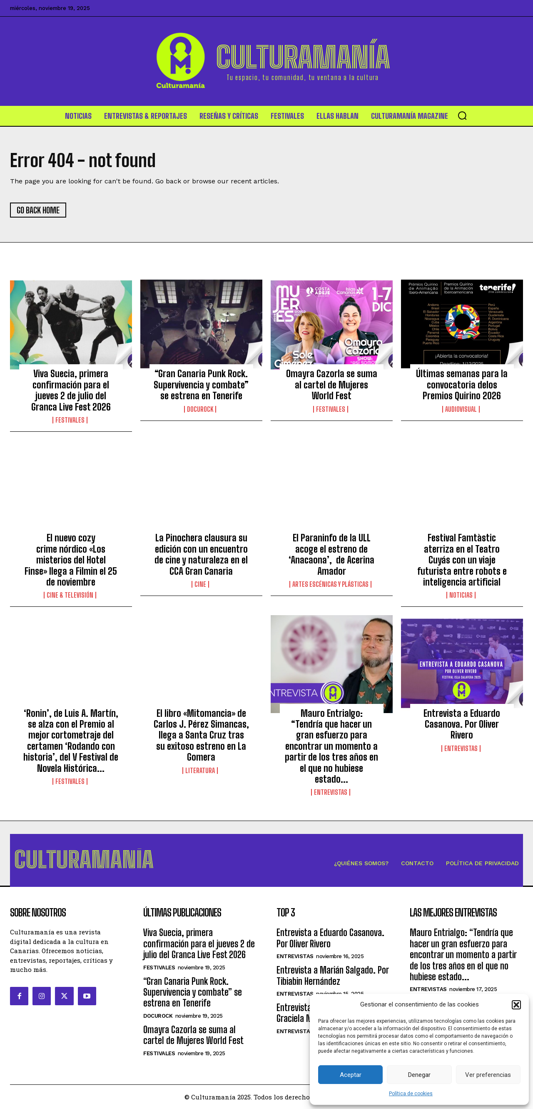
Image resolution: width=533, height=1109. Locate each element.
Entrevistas (330, 792)
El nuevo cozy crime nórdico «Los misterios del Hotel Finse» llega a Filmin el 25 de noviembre (71, 560)
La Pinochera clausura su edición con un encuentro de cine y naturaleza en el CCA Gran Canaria (201, 554)
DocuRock (200, 409)
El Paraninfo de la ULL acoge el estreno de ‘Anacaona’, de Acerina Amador (331, 554)
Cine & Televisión (70, 595)
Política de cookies (411, 1093)
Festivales (70, 420)
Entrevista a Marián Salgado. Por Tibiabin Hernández (332, 975)
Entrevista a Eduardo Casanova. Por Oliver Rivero (461, 724)
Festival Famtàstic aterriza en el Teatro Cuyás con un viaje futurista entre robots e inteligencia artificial (462, 560)
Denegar (419, 1075)
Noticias (461, 595)
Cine (200, 584)
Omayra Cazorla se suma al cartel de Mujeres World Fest (331, 384)
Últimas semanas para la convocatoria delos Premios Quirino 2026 (462, 384)
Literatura (200, 770)
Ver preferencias (488, 1075)
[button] (516, 1005)
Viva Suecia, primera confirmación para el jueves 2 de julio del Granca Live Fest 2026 (71, 390)
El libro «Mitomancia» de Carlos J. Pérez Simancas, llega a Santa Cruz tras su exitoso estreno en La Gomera (201, 735)
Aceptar (350, 1075)
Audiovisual (461, 409)
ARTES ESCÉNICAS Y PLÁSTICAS (330, 584)
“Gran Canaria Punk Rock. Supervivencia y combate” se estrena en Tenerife (201, 384)
